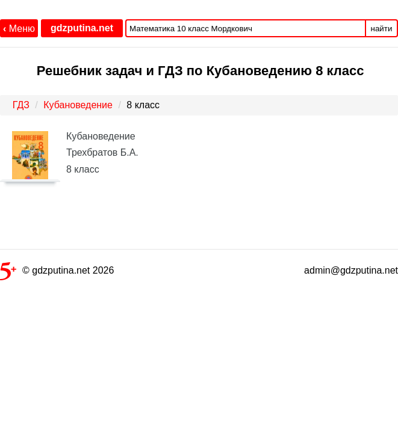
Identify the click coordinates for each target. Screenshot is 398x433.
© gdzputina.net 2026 (57, 272)
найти (382, 28)
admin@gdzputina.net (351, 270)
